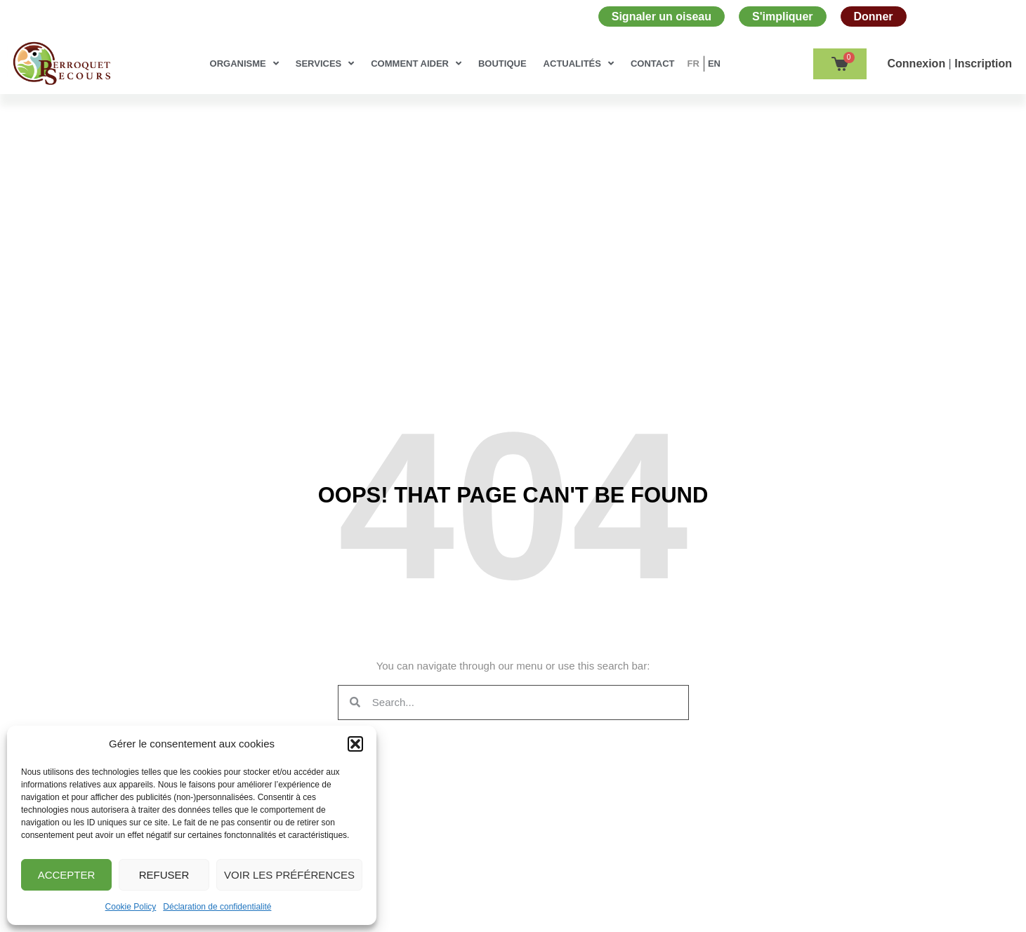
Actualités (579, 63)
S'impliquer (782, 16)
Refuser (164, 875)
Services (325, 63)
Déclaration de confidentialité (217, 907)
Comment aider (416, 63)
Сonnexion (918, 63)
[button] (355, 744)
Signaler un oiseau (661, 16)
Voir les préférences (289, 875)
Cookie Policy (131, 907)
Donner (873, 16)
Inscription (983, 63)
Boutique (502, 63)
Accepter (67, 875)
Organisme (244, 63)
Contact (653, 63)
